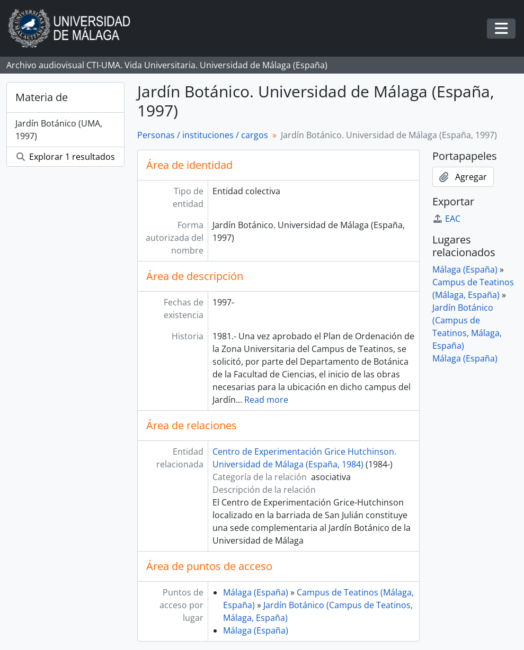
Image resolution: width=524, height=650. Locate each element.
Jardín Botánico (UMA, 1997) (58, 130)
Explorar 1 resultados (65, 156)
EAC (446, 218)
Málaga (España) (255, 592)
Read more (266, 399)
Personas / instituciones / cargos (202, 135)
